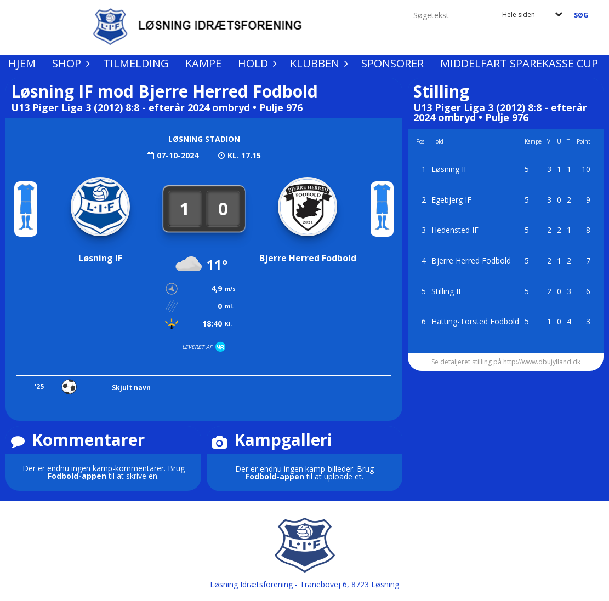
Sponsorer (392, 63)
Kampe (203, 63)
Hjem (22, 63)
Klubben (317, 63)
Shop (69, 63)
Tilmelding (136, 63)
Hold (256, 63)
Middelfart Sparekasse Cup (519, 63)
